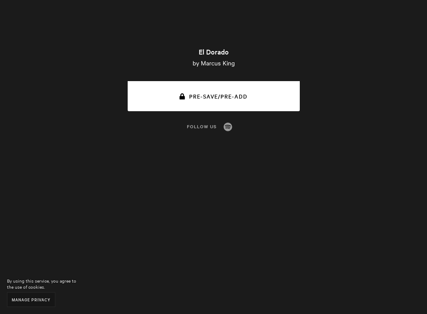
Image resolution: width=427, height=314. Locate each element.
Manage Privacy (31, 299)
